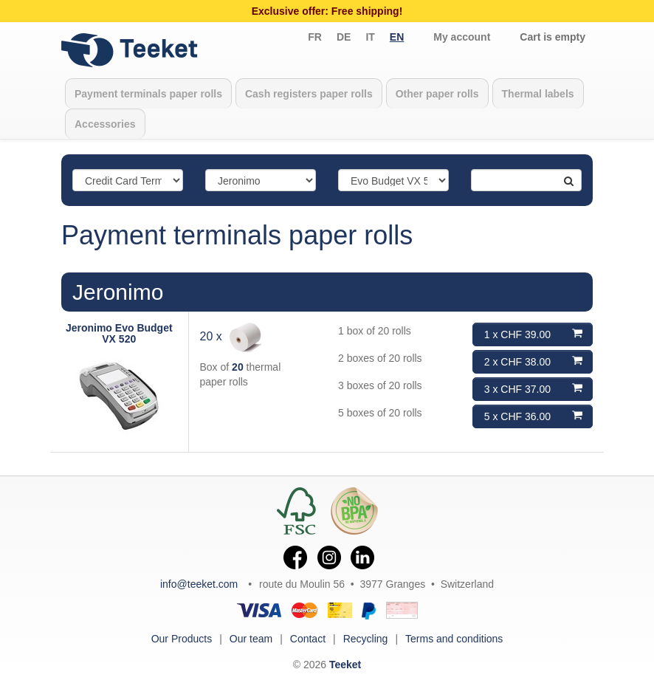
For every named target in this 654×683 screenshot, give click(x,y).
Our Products (181, 639)
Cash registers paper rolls (309, 94)
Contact (308, 639)
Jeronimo (117, 292)
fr (315, 37)
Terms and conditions (454, 639)
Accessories (105, 124)
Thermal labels (538, 94)
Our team (251, 639)
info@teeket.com (199, 584)
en (397, 37)
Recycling (365, 639)
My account (461, 37)
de (344, 37)
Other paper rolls (437, 94)
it (369, 37)
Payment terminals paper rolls (148, 94)
